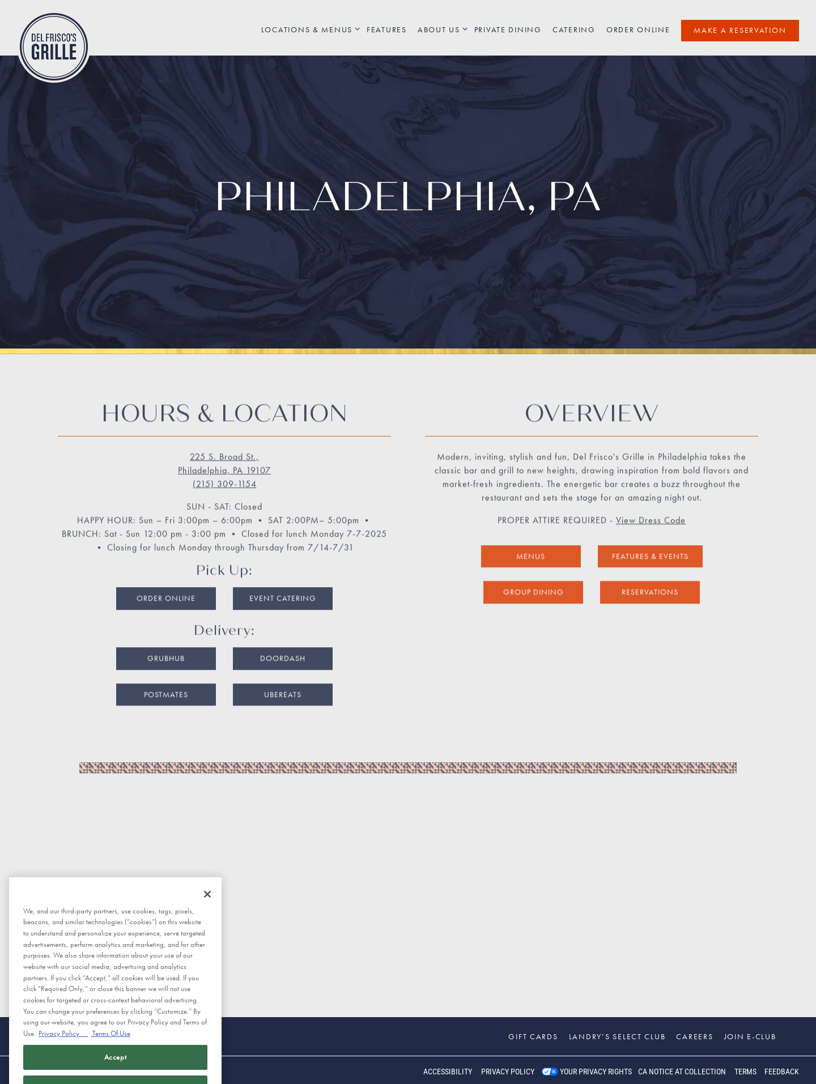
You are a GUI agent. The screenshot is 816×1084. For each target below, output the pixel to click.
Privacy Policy (507, 1071)
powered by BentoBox (56, 1069)
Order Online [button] (638, 29)
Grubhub (166, 640)
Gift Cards (533, 1036)
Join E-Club (750, 1036)
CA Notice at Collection (682, 1071)
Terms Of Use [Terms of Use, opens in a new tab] (110, 1042)
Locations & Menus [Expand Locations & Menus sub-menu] (309, 29)
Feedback (781, 1071)
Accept (115, 1066)
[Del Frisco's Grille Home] (54, 46)
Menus (530, 538)
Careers (694, 1036)
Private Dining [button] (508, 29)
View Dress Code (651, 502)
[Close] (207, 903)
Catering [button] (574, 29)
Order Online (166, 580)
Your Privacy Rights (596, 1071)
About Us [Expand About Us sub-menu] (440, 29)
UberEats (282, 676)
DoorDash (282, 640)
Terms (745, 1071)
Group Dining (533, 573)
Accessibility (447, 1071)
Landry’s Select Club (617, 1036)
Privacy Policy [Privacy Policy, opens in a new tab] (63, 1042)
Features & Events (650, 538)
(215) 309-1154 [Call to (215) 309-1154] (225, 465)
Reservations (650, 573)
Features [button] (387, 29)
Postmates (166, 676)
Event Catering (282, 580)
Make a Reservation (740, 30)
